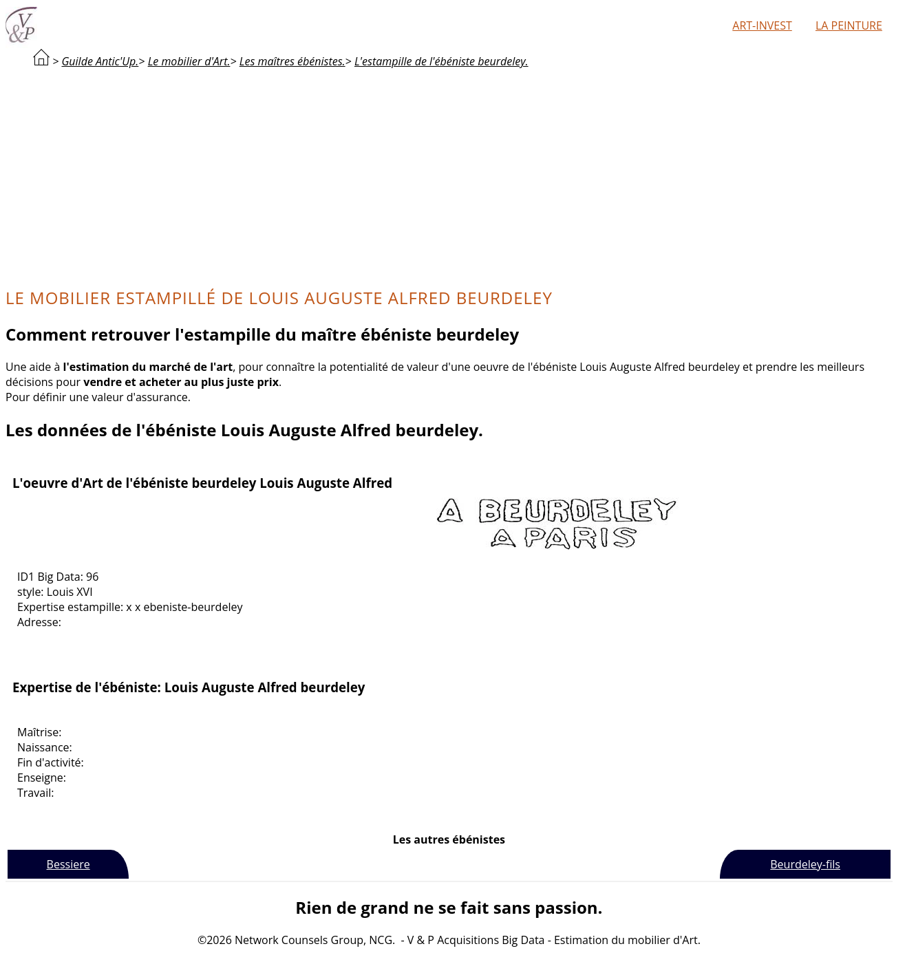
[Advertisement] (449, 176)
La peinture (849, 25)
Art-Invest (761, 25)
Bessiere (68, 864)
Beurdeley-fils (805, 864)
